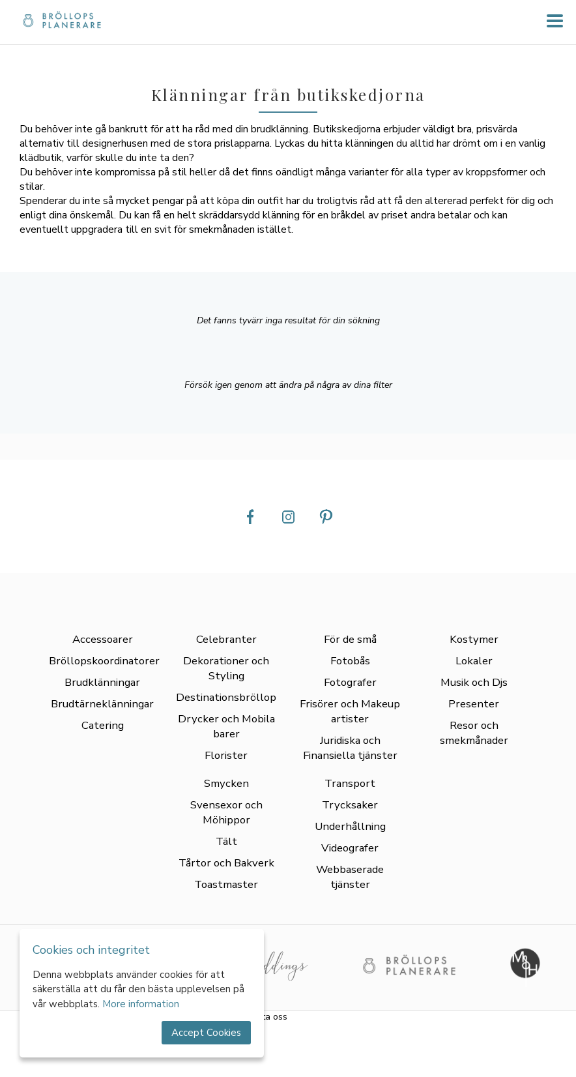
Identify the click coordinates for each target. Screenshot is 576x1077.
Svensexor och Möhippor (226, 812)
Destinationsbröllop (226, 697)
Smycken (226, 783)
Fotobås (350, 660)
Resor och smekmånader (474, 733)
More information (140, 1004)
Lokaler (474, 660)
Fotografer (350, 682)
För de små (350, 639)
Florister (226, 755)
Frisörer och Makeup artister (350, 711)
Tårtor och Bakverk (226, 862)
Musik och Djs (474, 682)
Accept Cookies (206, 1032)
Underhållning (350, 826)
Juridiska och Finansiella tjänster (350, 748)
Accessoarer (102, 639)
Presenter (473, 703)
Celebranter (226, 639)
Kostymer (474, 639)
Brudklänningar (102, 682)
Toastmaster (226, 884)
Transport (349, 783)
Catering (102, 725)
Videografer (350, 847)
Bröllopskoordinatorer (104, 660)
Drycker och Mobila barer (226, 726)
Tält (226, 841)
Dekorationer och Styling (226, 668)
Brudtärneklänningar (102, 703)
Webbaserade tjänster (350, 877)
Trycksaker (350, 804)
